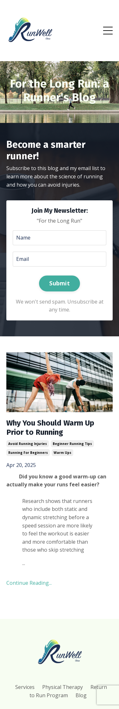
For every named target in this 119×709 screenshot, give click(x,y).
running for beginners (28, 452)
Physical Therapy (62, 687)
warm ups (62, 452)
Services (25, 687)
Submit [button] (59, 283)
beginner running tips (72, 443)
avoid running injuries (27, 443)
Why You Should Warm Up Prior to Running (50, 428)
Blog (81, 695)
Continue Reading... (29, 582)
